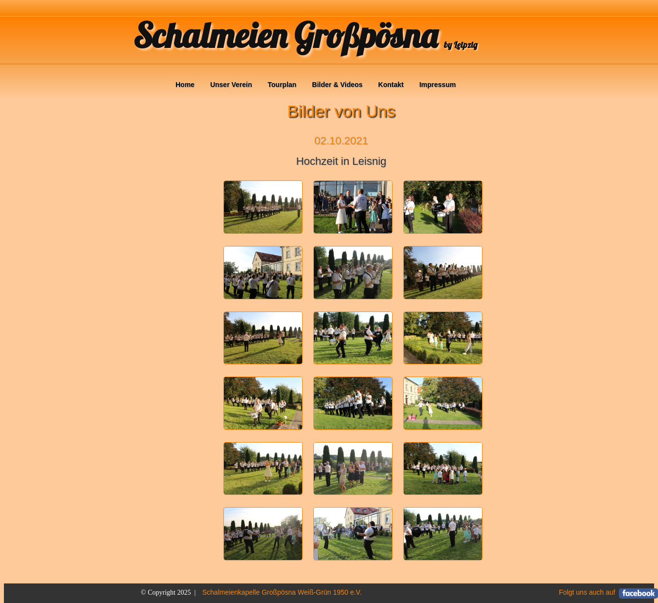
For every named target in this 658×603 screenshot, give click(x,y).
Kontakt (391, 84)
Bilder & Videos (337, 84)
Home (185, 84)
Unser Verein (231, 84)
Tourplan (282, 84)
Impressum (437, 84)
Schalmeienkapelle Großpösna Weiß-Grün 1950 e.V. (282, 592)
